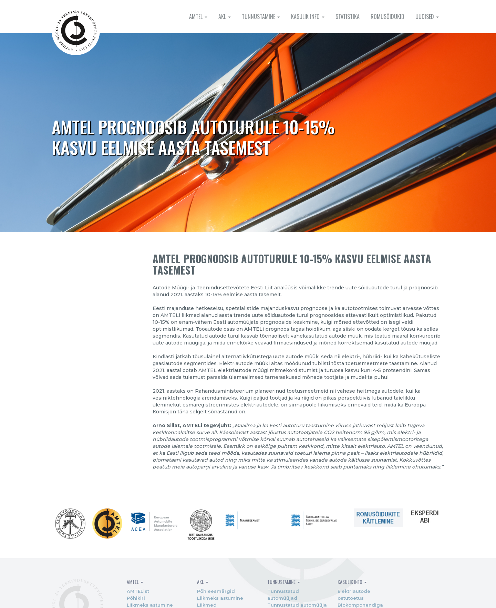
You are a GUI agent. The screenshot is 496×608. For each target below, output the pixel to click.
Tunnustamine (261, 16)
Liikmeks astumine (209, 602)
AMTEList (130, 595)
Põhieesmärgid (205, 595)
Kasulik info (307, 16)
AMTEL (198, 16)
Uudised (427, 16)
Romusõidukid (387, 16)
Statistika (347, 16)
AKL (224, 16)
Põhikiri (128, 602)
